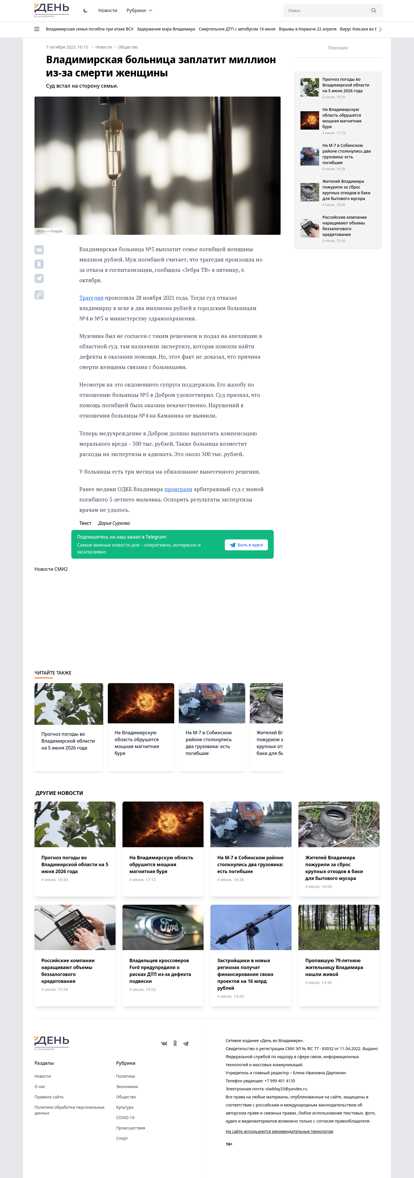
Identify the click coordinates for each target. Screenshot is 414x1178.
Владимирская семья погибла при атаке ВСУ (89, 29)
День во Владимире (52, 11)
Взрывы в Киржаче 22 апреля (308, 29)
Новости (107, 10)
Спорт (122, 1138)
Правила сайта (48, 1097)
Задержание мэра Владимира (166, 29)
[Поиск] (324, 10)
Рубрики (139, 10)
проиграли (178, 489)
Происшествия (130, 1128)
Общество (126, 1097)
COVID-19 (125, 1117)
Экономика (127, 1086)
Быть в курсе (246, 545)
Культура (124, 1107)
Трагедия (91, 297)
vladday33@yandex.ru (286, 1088)
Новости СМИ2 (51, 569)
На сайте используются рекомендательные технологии (279, 1131)
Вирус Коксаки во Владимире (368, 29)
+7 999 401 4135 (279, 1080)
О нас (39, 1086)
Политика (125, 1076)
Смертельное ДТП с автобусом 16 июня (237, 29)
